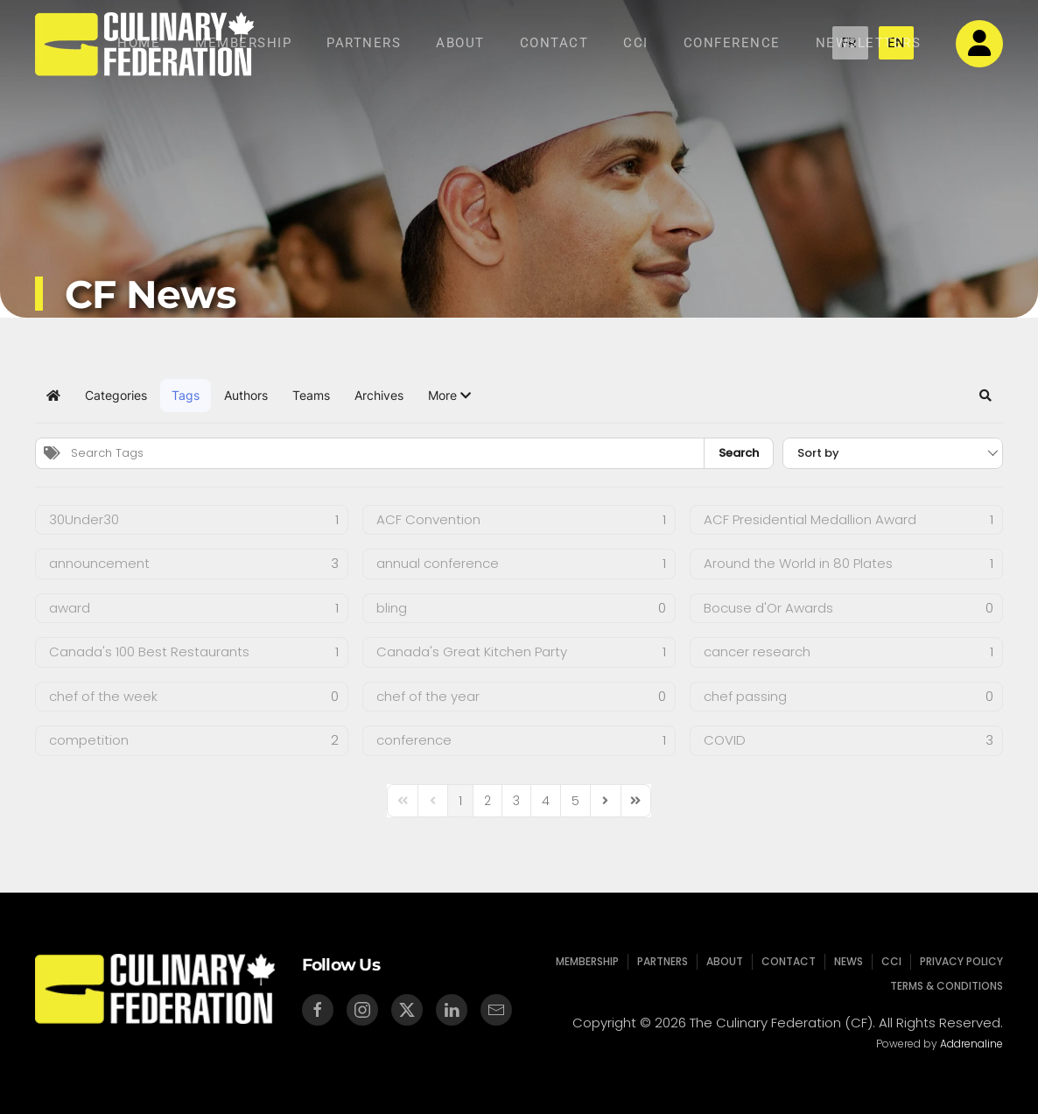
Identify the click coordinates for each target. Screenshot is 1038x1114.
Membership (243, 43)
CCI (636, 43)
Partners (363, 43)
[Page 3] (516, 800)
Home (138, 43)
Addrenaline (968, 1043)
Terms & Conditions (941, 985)
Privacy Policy (955, 962)
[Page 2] (487, 800)
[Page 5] (575, 800)
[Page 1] (460, 800)
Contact (554, 43)
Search (739, 453)
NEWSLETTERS (869, 43)
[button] (449, 395)
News (846, 962)
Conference (732, 43)
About (460, 43)
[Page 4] (545, 800)
